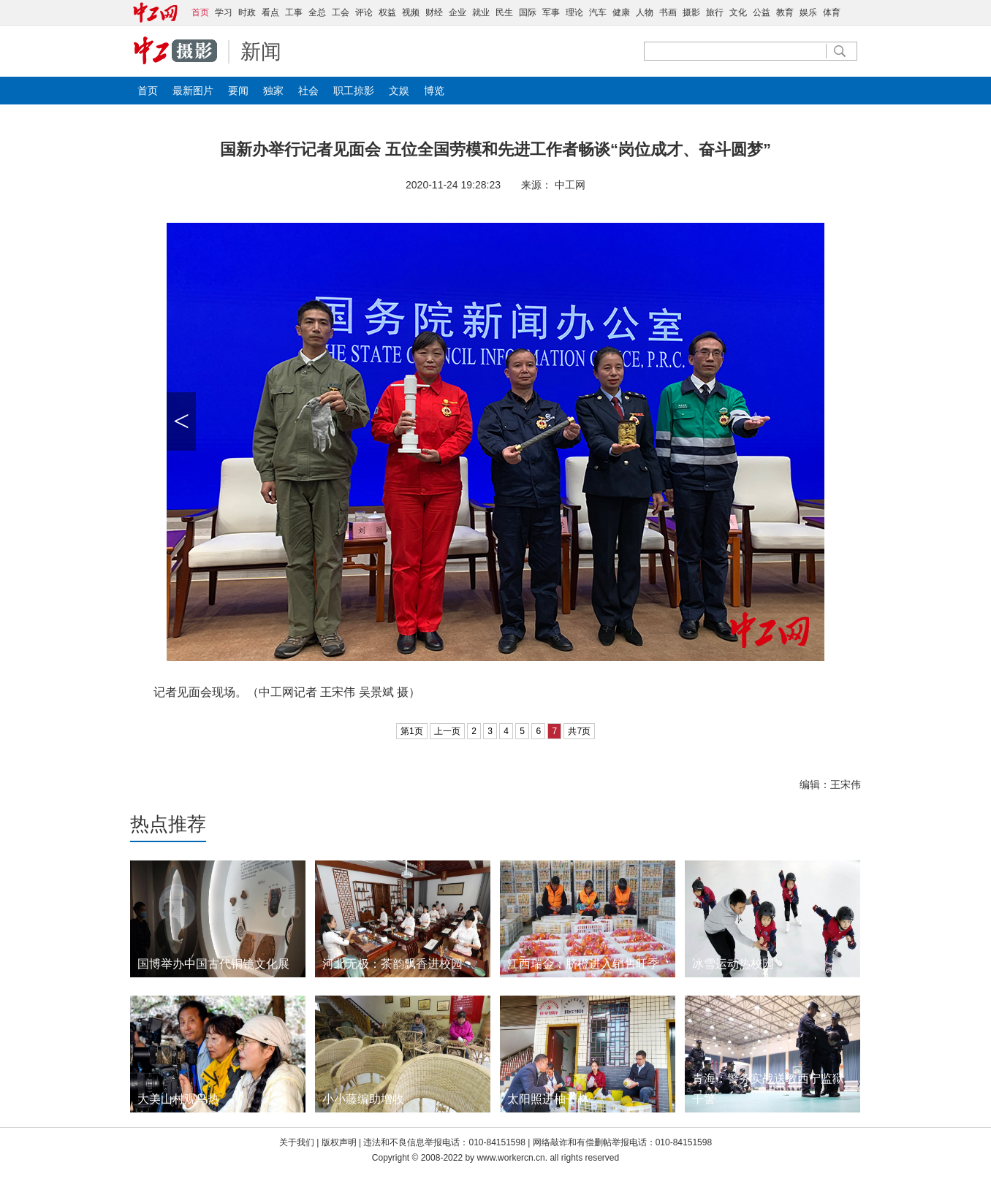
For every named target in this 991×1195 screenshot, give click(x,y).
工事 (294, 12)
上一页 (447, 731)
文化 (738, 12)
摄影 (691, 12)
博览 (434, 90)
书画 (668, 12)
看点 (270, 12)
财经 (434, 12)
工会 (340, 12)
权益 (387, 12)
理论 (574, 12)
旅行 (715, 12)
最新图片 (192, 90)
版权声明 (340, 1142)
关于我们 (296, 1142)
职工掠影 (353, 90)
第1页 (411, 731)
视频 (410, 12)
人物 (644, 12)
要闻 (238, 90)
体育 (831, 12)
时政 (247, 12)
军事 (551, 12)
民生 (504, 12)
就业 (481, 12)
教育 (785, 12)
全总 (317, 12)
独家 (273, 90)
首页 (147, 90)
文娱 (399, 90)
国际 (527, 12)
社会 (308, 90)
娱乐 (808, 12)
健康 (621, 12)
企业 (457, 12)
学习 (223, 12)
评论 (364, 12)
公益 (761, 12)
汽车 (598, 12)
